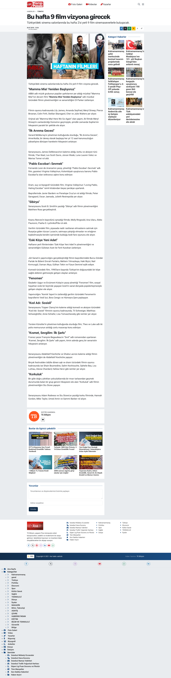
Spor (99, 528)
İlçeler (123, 533)
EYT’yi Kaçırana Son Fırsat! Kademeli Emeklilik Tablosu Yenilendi (39, 449)
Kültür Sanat (125, 528)
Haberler (31, 11)
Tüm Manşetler (74, 535)
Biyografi (10, 641)
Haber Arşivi (73, 540)
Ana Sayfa (10, 569)
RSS (30, 556)
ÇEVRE (12, 613)
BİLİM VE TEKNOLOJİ (18, 622)
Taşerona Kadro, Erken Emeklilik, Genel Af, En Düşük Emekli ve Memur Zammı (90, 473)
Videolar (91, 4)
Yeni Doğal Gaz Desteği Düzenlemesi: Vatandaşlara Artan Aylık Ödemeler (90, 449)
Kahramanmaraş (103, 523)
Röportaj (9, 638)
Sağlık (99, 530)
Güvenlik (13, 625)
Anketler (9, 644)
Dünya (99, 533)
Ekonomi (124, 525)
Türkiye (40, 11)
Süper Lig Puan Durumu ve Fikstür (80, 533)
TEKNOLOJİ (125, 530)
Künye (8, 647)
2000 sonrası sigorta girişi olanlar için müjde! (64, 472)
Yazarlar (106, 4)
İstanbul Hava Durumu (76, 525)
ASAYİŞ (12, 611)
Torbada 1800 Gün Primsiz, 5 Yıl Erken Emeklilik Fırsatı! (65, 448)
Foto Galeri (75, 4)
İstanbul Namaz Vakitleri (77, 528)
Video (8, 633)
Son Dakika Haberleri (76, 537)
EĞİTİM (12, 619)
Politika (100, 525)
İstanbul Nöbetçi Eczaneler (78, 523)
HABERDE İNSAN (16, 616)
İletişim (9, 650)
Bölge (11, 627)
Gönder (33, 509)
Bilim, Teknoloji (16, 608)
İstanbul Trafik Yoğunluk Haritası (80, 530)
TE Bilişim (46, 414)
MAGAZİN (13, 605)
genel (11, 577)
